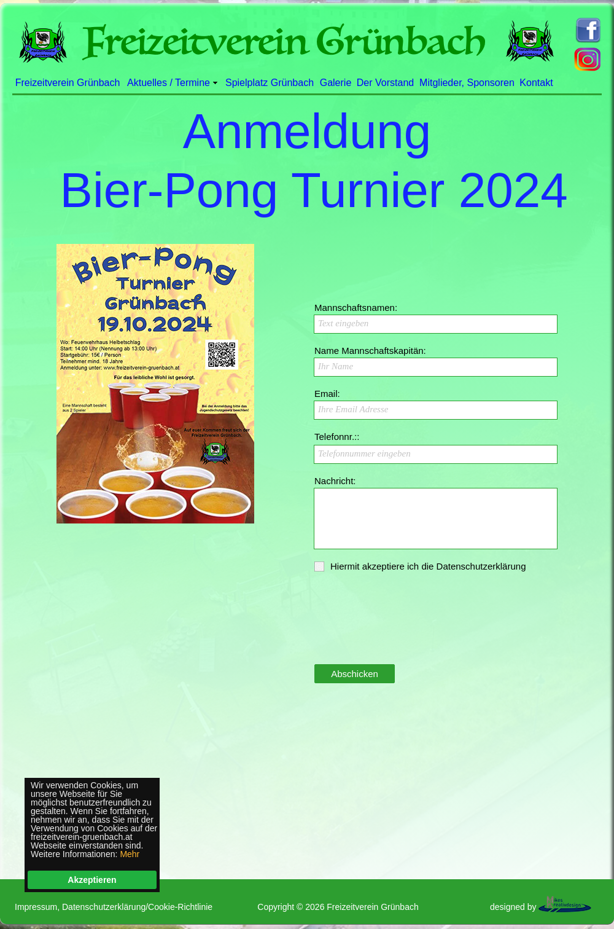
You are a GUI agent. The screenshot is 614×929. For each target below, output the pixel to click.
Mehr (129, 854)
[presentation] (407, 632)
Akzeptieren (92, 880)
